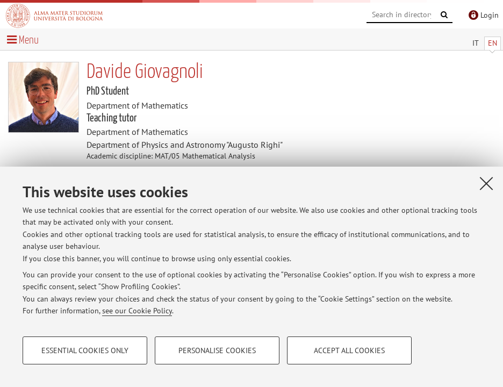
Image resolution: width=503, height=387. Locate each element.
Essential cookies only (84, 350)
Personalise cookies (217, 350)
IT (475, 43)
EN (492, 43)
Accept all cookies (349, 350)
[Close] (486, 183)
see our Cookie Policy (137, 311)
